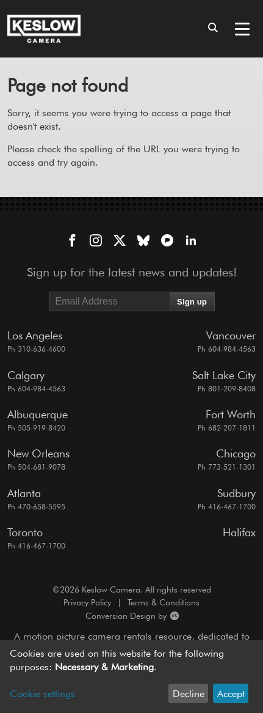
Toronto (25, 532)
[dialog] (131, 676)
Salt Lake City (224, 375)
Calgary (26, 375)
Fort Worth (231, 414)
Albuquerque (37, 414)
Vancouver (231, 335)
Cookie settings (42, 694)
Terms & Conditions (164, 602)
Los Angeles (34, 335)
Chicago (236, 453)
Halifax (239, 532)
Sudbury (236, 493)
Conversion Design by (93, 616)
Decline (188, 694)
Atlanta (24, 493)
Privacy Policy (87, 602)
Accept (231, 694)
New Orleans (38, 453)
